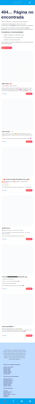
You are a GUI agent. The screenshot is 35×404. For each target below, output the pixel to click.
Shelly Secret (6, 228)
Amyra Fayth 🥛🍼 (7, 131)
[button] (29, 2)
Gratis (5, 93)
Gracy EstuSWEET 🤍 (8, 326)
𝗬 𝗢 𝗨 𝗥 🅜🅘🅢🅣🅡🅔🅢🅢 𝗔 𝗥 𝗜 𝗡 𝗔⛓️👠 (14, 277)
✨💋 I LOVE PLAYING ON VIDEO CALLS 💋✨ (16, 179)
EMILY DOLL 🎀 (6, 83)
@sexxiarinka (6, 182)
